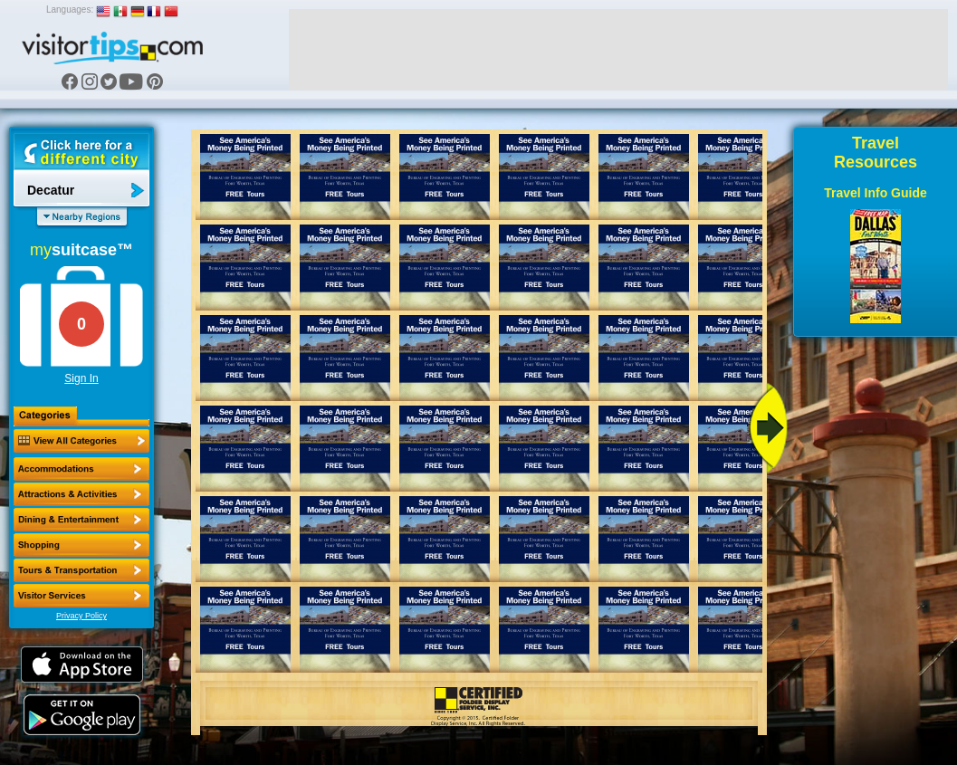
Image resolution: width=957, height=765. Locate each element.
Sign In (81, 378)
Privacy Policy (81, 615)
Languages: (69, 9)
